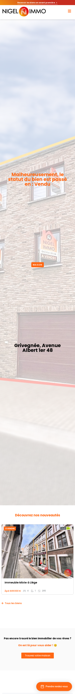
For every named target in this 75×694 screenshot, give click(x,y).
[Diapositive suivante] (71, 558)
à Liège (32, 582)
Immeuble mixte (16, 582)
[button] (54, 686)
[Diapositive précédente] (3, 558)
